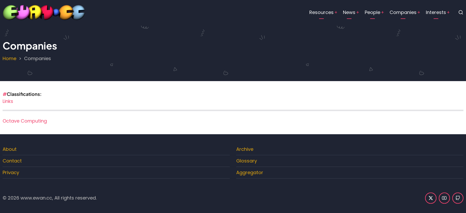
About (10, 149)
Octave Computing (25, 121)
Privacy (11, 172)
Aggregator (249, 172)
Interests (436, 12)
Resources (321, 12)
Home (9, 58)
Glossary (246, 161)
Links (8, 101)
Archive (244, 149)
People (372, 12)
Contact (12, 161)
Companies (403, 12)
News (349, 12)
